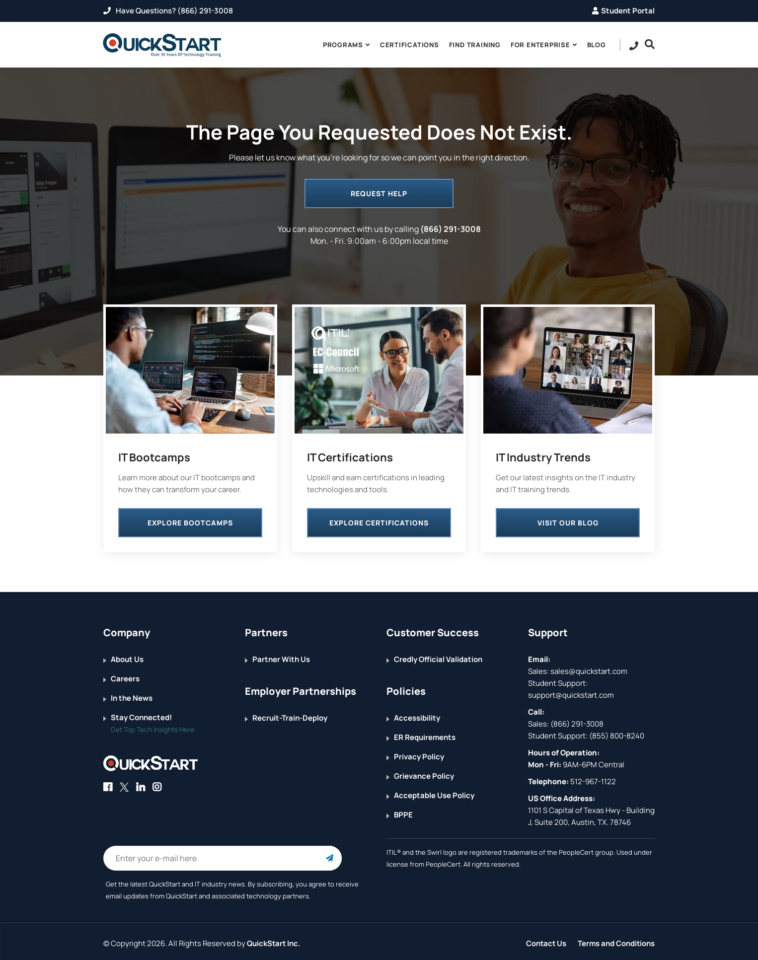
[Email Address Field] (222, 854)
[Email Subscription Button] (329, 854)
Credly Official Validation (438, 655)
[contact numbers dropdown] (634, 45)
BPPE (403, 811)
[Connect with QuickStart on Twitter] (124, 783)
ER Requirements (424, 733)
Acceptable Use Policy (434, 791)
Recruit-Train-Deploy (289, 714)
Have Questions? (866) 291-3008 (168, 10)
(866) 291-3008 (450, 228)
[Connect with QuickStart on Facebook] (107, 783)
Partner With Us (281, 655)
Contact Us (545, 939)
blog (596, 44)
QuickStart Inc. (274, 939)
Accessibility (417, 714)
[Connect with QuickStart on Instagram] (156, 783)
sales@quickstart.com (588, 667)
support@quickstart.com (571, 691)
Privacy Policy (419, 752)
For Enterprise (540, 44)
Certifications (409, 44)
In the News (131, 694)
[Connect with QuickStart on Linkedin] (140, 783)
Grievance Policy (424, 772)
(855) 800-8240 (616, 732)
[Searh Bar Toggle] (647, 44)
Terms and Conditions (616, 939)
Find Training (475, 44)
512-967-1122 (592, 777)
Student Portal (623, 10)
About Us (127, 655)
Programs (343, 44)
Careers (125, 674)
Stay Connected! (141, 713)
